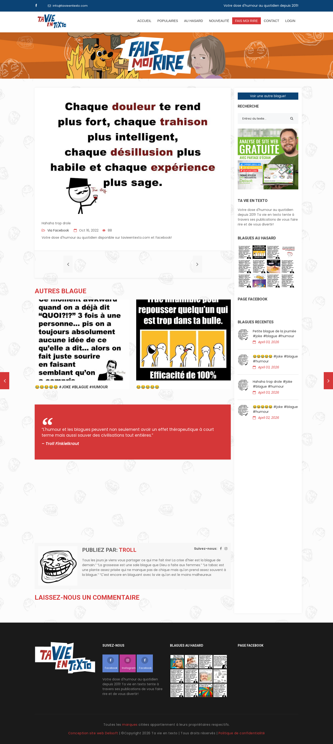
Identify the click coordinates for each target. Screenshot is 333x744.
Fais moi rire (246, 21)
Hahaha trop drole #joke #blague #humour (272, 384)
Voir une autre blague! (268, 96)
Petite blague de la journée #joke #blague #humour (274, 333)
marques (130, 724)
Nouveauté (219, 21)
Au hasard (193, 21)
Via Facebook (57, 230)
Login (290, 21)
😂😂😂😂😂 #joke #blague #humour (275, 359)
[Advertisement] (133, 501)
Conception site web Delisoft (93, 733)
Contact (271, 21)
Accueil (144, 21)
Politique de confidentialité (242, 733)
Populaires (167, 21)
